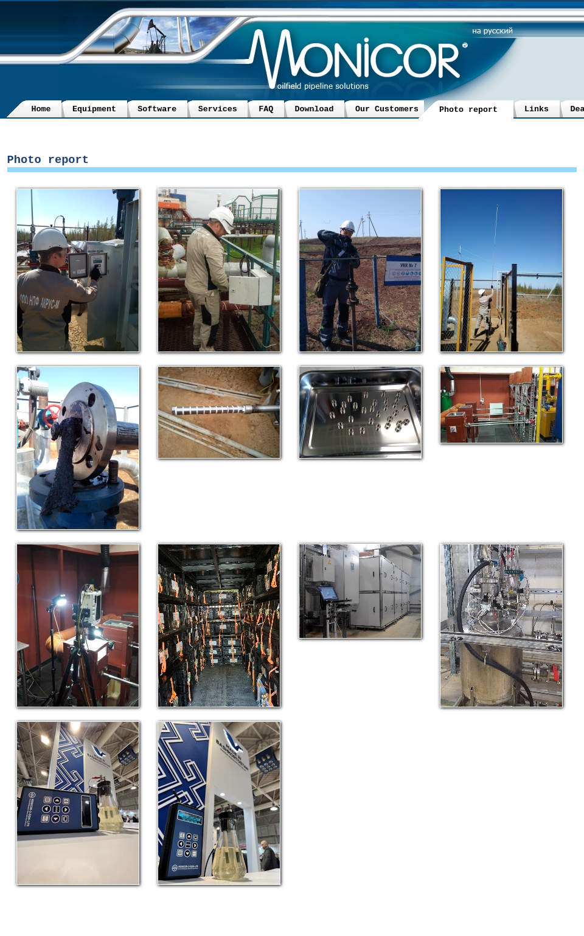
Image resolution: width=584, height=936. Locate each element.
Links (536, 109)
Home (41, 109)
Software (156, 109)
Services (217, 109)
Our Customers (387, 109)
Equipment (94, 109)
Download (314, 109)
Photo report (468, 110)
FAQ (266, 109)
